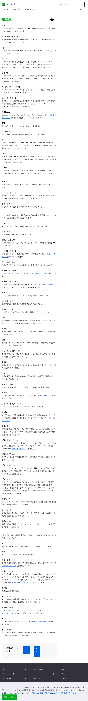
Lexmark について (14, 674)
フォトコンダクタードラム (11, 404)
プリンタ (5, 9)
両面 (3, 123)
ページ (4, 393)
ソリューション (7, 571)
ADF (3, 25)
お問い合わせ (14, 678)
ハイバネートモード (9, 251)
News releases (73, 674)
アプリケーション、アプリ (11, 37)
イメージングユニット (10, 273)
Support (73, 678)
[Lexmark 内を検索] (82, 4)
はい (26, 649)
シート (45, 395)
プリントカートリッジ (10, 440)
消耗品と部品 (16, 9)
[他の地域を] (81, 9)
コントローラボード (9, 98)
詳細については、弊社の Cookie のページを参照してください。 (55, 693)
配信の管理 (44, 678)
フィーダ (46, 51)
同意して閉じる (9, 697)
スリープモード (7, 560)
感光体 (43, 284)
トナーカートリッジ (19, 449)
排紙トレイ (6, 48)
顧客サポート (30, 9)
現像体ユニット (7, 112)
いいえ (37, 651)
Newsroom (44, 674)
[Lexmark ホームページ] (9, 4)
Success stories (44, 669)
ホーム (14, 669)
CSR (73, 669)
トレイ (4, 618)
